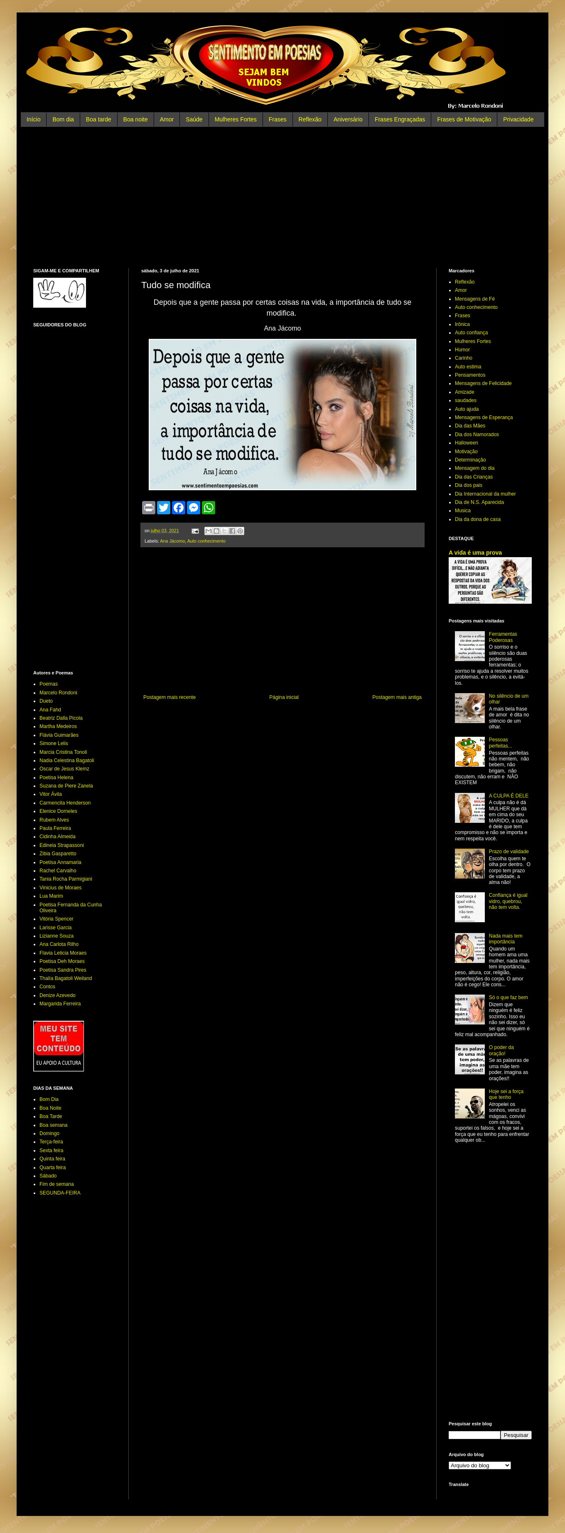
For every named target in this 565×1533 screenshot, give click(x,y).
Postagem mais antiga (397, 697)
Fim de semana (56, 1184)
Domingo (49, 1133)
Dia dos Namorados (477, 434)
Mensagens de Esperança (484, 417)
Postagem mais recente (169, 697)
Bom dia (63, 119)
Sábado (47, 1176)
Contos (47, 987)
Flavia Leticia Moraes (62, 953)
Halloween (466, 443)
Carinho (463, 358)
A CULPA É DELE (508, 796)
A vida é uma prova (475, 552)
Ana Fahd (50, 710)
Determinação (470, 460)
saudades (466, 400)
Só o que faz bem (508, 997)
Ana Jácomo (172, 540)
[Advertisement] (282, 197)
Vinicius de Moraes (60, 888)
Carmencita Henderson (65, 803)
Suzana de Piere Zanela (66, 786)
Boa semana (53, 1125)
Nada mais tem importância (506, 939)
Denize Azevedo (57, 995)
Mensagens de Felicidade (483, 383)
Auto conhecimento (206, 540)
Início (33, 119)
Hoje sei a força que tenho (506, 1094)
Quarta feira (52, 1167)
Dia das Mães (470, 426)
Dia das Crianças (474, 477)
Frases (278, 119)
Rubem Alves (54, 820)
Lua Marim (51, 896)
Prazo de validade (509, 851)
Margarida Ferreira (60, 1004)
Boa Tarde (50, 1116)
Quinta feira (52, 1159)
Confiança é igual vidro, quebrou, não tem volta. (508, 901)
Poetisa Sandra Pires (62, 970)
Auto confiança (471, 333)
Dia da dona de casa (478, 519)
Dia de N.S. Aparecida (479, 502)
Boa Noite (50, 1108)
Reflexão (310, 119)
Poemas (48, 684)
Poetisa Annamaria (60, 862)
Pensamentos (470, 375)
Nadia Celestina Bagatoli (66, 760)
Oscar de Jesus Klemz (64, 769)
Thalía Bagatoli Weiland (65, 978)
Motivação (466, 451)
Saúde (194, 119)
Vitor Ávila (50, 794)
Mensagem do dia (474, 468)
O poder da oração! (501, 1050)
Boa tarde (98, 119)
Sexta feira (51, 1150)
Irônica (462, 324)
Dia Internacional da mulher (485, 494)
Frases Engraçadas (400, 119)
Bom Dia (49, 1099)
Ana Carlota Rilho (59, 944)
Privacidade (518, 119)
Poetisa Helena (56, 777)
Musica (463, 510)
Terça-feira (51, 1142)
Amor (167, 119)
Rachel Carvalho (57, 871)
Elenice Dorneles (58, 811)
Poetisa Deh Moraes (62, 961)
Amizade (464, 392)
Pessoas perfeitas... (500, 742)
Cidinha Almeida (57, 836)
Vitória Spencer (56, 919)
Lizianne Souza (56, 936)
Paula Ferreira (55, 828)
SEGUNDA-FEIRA (60, 1193)
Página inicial (284, 697)
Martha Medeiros (58, 726)
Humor (462, 350)
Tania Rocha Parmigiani (65, 879)
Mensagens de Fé (475, 299)
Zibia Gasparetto (57, 854)
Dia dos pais (468, 485)
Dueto (46, 701)
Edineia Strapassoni (61, 845)
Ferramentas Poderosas (503, 637)
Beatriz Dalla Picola (61, 718)
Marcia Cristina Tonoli (63, 752)
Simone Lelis (53, 743)
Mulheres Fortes (236, 119)
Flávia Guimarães (59, 735)
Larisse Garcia (55, 928)
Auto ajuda (467, 409)
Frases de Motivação (464, 119)
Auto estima (468, 367)
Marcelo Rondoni (58, 693)
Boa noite (135, 119)
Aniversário (348, 119)
